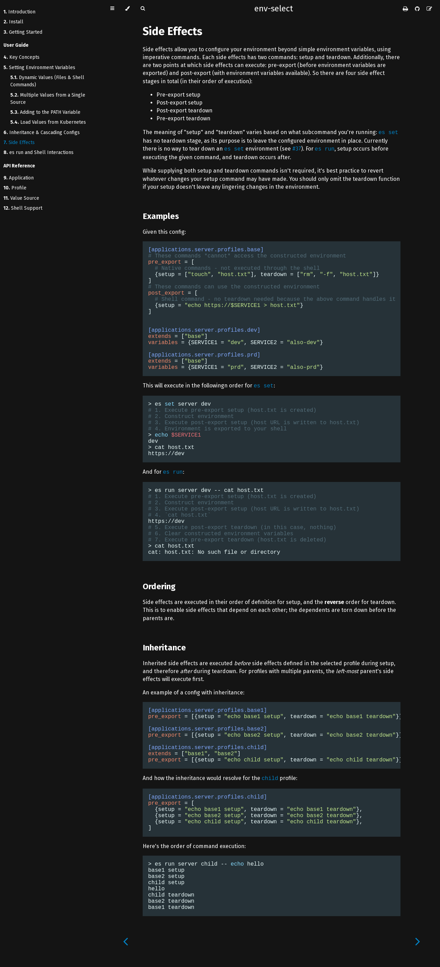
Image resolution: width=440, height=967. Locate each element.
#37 (296, 148)
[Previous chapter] (125, 941)
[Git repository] (418, 9)
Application (18, 178)
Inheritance (164, 647)
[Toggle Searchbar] (142, 8)
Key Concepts (21, 57)
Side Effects (19, 142)
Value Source (21, 198)
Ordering (159, 586)
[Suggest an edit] (429, 9)
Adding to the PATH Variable (45, 112)
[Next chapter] (417, 941)
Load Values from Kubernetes (48, 122)
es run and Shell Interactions (38, 152)
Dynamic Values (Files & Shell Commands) (47, 81)
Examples (161, 216)
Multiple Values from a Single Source (47, 98)
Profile (14, 188)
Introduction (19, 12)
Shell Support (22, 208)
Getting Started (22, 32)
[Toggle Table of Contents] (112, 8)
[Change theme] (127, 8)
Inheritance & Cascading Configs (41, 132)
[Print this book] (406, 9)
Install (13, 22)
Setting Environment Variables (39, 67)
